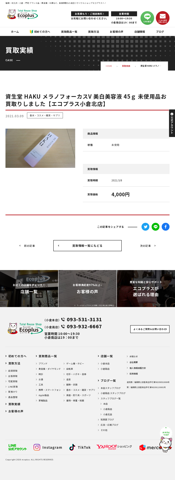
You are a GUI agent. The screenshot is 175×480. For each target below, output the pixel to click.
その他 (104, 430)
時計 (41, 374)
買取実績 (14, 404)
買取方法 (14, 363)
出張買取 (13, 376)
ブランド (43, 363)
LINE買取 (13, 386)
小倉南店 (105, 368)
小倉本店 (105, 363)
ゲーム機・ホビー (75, 363)
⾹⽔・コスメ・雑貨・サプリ (80, 389)
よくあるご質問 (149, 329)
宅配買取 (13, 381)
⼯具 (41, 384)
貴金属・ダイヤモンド (50, 368)
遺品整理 (13, 397)
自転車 (69, 368)
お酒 (41, 379)
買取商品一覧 (48, 356)
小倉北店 (107, 414)
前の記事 (29, 245)
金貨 (68, 379)
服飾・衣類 (71, 384)
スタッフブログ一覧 (111, 398)
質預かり (13, 391)
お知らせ (134, 356)
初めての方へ (17, 356)
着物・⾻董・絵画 (75, 400)
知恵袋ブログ (107, 419)
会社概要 (134, 362)
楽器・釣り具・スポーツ (78, 395)
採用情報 (134, 373)
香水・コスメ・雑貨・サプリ (45, 115)
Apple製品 (44, 395)
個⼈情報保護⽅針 (138, 367)
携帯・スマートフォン (50, 389)
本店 (105, 403)
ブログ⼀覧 (108, 380)
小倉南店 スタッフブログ (113, 393)
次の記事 (145, 245)
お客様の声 (16, 411)
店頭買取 (13, 370)
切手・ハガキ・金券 (76, 374)
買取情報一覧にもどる (87, 246)
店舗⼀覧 (107, 356)
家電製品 (43, 400)
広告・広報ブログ (109, 424)
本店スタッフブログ (111, 388)
